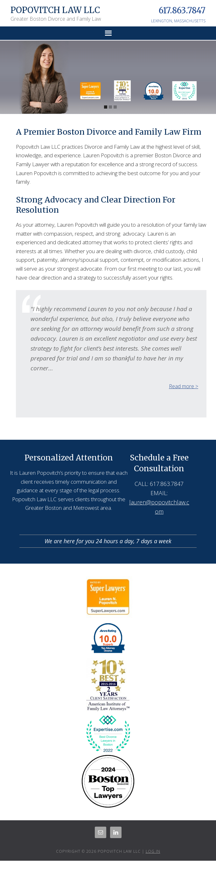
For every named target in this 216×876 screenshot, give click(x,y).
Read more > (183, 386)
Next (192, 396)
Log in (153, 851)
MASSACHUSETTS (190, 21)
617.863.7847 (182, 10)
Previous (186, 396)
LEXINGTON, (162, 21)
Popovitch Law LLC (55, 10)
